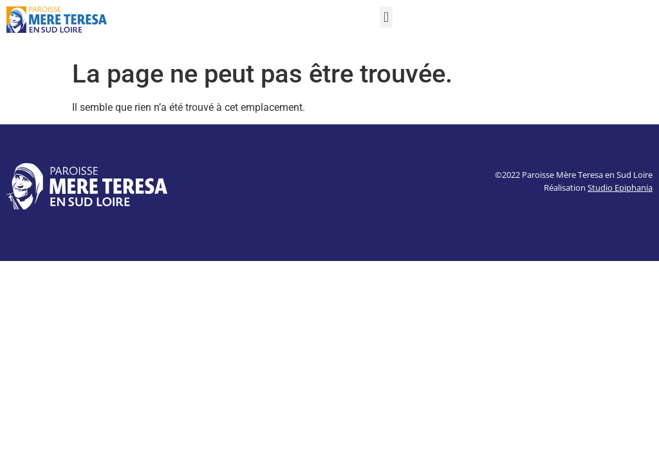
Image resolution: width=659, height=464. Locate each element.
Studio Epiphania (620, 187)
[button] (386, 17)
